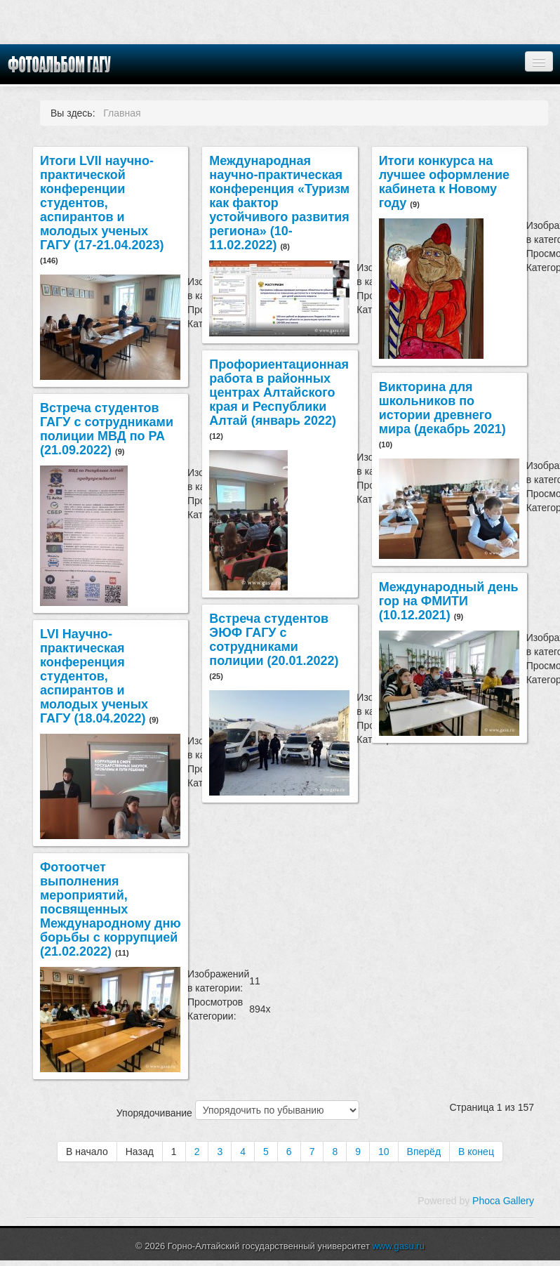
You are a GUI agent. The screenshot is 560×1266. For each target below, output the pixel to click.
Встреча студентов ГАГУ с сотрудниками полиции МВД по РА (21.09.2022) (106, 429)
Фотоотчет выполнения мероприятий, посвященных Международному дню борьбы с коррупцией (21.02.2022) (110, 909)
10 (383, 1151)
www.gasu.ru (398, 1246)
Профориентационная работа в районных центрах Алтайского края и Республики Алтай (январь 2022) (279, 392)
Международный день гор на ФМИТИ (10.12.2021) (449, 601)
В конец (476, 1151)
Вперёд (424, 1151)
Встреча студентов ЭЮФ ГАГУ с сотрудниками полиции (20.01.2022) (273, 640)
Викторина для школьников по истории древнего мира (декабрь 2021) (442, 408)
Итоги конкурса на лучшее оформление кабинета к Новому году (444, 182)
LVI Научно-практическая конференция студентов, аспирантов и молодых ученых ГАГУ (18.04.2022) (94, 676)
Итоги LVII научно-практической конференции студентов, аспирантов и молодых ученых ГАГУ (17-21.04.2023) (102, 203)
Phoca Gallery (503, 1200)
